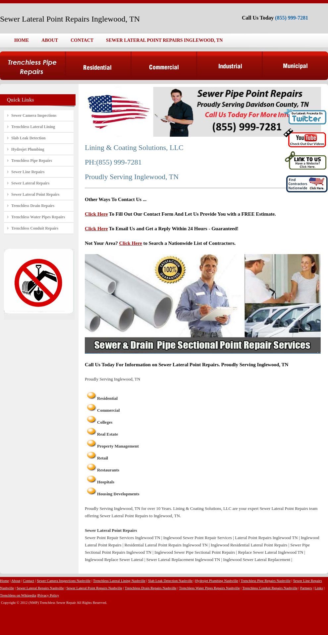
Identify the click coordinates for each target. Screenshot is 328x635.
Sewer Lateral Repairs (30, 183)
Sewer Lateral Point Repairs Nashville (94, 588)
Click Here (96, 214)
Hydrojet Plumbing (27, 149)
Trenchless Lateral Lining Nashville (119, 581)
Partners (306, 588)
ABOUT (49, 40)
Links (319, 588)
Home (4, 581)
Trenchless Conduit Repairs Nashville (270, 588)
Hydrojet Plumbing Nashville (216, 581)
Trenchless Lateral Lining (33, 126)
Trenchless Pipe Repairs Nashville (266, 581)
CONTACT (82, 40)
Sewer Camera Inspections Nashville (63, 581)
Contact (28, 581)
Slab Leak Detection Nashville (170, 581)
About (16, 581)
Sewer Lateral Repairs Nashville (40, 588)
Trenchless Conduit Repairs (34, 228)
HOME (21, 40)
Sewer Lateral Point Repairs (35, 194)
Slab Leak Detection (28, 138)
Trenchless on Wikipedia (18, 595)
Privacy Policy (48, 595)
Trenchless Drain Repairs (32, 205)
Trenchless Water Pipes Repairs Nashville (209, 588)
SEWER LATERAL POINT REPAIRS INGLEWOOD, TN (164, 40)
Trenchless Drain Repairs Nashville (150, 588)
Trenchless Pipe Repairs (31, 160)
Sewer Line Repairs (27, 172)
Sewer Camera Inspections (33, 115)
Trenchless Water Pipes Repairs (38, 217)
